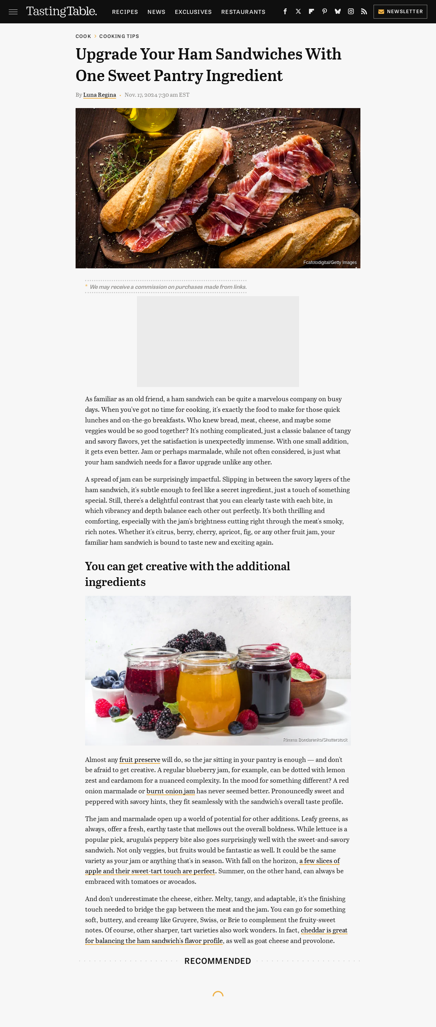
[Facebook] (285, 12)
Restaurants (243, 11)
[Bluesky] (337, 12)
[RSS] (364, 12)
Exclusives (193, 11)
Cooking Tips (119, 36)
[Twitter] (298, 12)
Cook (83, 36)
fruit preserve (139, 759)
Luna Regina (99, 94)
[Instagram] (351, 12)
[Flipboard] (311, 12)
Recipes (125, 11)
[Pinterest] (324, 12)
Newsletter (400, 11)
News (156, 11)
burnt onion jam (170, 790)
